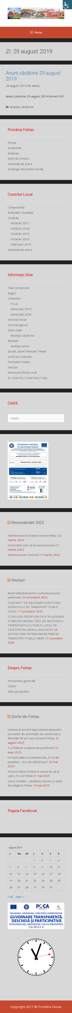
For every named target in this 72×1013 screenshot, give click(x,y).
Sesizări (13, 367)
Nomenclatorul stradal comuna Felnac (32, 535)
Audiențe (13, 153)
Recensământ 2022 (27, 522)
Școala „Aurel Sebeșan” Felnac (27, 351)
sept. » (20, 896)
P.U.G (14, 304)
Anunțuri (13, 341)
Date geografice (18, 691)
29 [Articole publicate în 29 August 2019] (35, 887)
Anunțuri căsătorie (22, 107)
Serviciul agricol (18, 325)
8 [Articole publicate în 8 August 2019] (34, 867)
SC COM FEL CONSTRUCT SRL (28, 378)
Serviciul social (17, 319)
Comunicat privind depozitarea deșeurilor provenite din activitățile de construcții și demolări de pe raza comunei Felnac (35, 734)
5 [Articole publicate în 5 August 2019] (10, 867)
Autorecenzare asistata (23, 555)
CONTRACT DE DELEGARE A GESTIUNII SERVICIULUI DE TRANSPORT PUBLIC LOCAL (34, 607)
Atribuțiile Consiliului (20, 212)
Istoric (12, 686)
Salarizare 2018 (21, 244)
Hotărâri (13, 218)
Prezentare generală (21, 681)
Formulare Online (19, 362)
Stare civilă (15, 330)
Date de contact (18, 158)
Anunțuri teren (20, 346)
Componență (16, 207)
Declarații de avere (20, 164)
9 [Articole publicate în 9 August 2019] (42, 867)
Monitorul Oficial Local (22, 372)
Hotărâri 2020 (20, 239)
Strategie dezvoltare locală (25, 169)
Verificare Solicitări (20, 357)
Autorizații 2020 (21, 314)
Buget (12, 293)
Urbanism (14, 298)
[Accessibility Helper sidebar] (67, 4)
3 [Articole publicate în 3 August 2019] (50, 860)
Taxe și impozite (18, 288)
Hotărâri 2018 (20, 228)
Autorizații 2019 (21, 309)
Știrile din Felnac (25, 716)
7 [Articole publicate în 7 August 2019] (26, 867)
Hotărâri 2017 (20, 223)
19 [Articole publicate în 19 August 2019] (10, 880)
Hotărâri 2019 (20, 234)
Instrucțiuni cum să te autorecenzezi (31, 545)
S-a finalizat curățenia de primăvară (31, 748)
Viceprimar (15, 148)
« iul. (10, 896)
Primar (12, 143)
